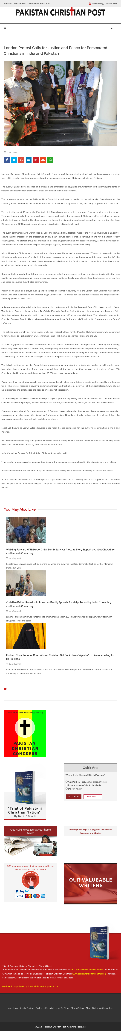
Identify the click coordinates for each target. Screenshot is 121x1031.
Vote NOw (74, 797)
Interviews (13, 1008)
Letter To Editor (62, 1008)
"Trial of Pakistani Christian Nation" (87, 969)
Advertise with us (104, 1008)
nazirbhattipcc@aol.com (13, 986)
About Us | (91, 1008)
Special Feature (27, 1008)
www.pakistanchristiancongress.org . (89, 973)
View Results (93, 797)
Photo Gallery (77, 1008)
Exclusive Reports (44, 1008)
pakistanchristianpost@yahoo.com (42, 986)
